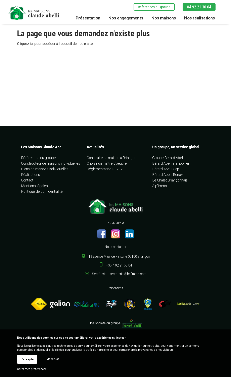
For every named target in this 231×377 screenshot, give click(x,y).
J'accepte (27, 359)
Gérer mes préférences (32, 369)
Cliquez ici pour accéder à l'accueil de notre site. (55, 44)
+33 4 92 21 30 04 (119, 265)
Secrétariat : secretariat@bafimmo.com (119, 274)
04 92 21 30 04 (199, 7)
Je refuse (53, 359)
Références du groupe (154, 7)
